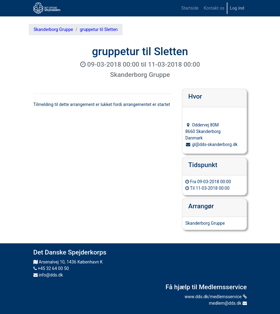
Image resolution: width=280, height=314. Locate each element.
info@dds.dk (48, 274)
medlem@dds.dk (228, 303)
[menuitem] (190, 8)
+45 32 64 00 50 (51, 268)
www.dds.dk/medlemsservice (216, 296)
